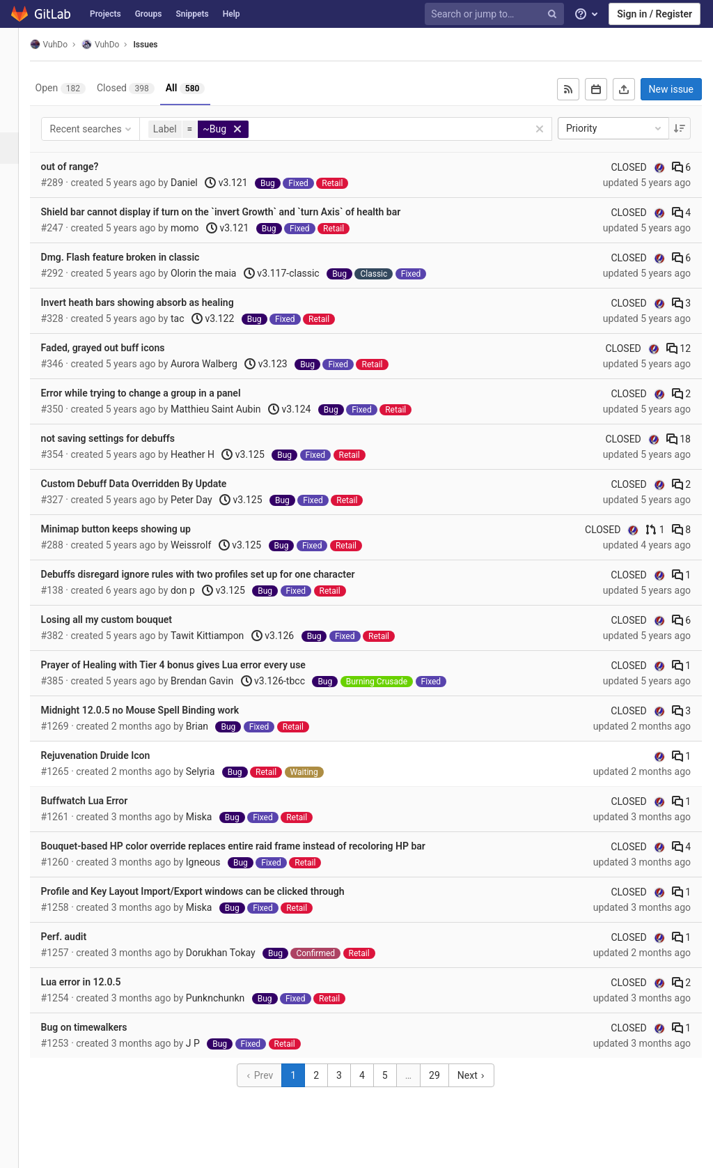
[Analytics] (17, 242)
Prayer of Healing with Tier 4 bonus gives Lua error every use (189, 664)
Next (480, 1075)
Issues (162, 44)
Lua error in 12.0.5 (97, 982)
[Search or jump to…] (496, 14)
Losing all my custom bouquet (122, 619)
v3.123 (282, 363)
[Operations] (17, 210)
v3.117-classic (298, 273)
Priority (615, 128)
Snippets (191, 14)
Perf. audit (80, 936)
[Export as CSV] (624, 89)
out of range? (86, 166)
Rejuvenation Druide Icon (111, 755)
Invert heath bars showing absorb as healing (153, 302)
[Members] (17, 305)
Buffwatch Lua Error (100, 800)
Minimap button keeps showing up (132, 529)
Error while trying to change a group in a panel (157, 393)
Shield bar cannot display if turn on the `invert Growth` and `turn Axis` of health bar (237, 211)
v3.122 (228, 318)
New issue (671, 89)
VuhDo (65, 44)
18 (678, 439)
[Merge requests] (17, 179)
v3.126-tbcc (289, 680)
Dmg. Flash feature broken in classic (136, 257)
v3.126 (288, 635)
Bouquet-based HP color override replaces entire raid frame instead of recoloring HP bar (249, 846)
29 (442, 1075)
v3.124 (305, 409)
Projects (105, 14)
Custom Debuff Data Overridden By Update (150, 483)
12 (678, 348)
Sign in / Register (654, 14)
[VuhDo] (17, 49)
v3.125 (259, 454)
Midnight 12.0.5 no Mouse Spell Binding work (156, 710)
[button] (17, 1151)
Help (231, 14)
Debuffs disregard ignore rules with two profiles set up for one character (214, 574)
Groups (148, 14)
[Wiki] (17, 273)
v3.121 (242, 182)
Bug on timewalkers (100, 1027)
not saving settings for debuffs (124, 438)
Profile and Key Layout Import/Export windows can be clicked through (209, 891)
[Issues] (18, 148)
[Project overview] (17, 85)
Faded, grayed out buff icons (119, 347)
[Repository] (17, 116)
